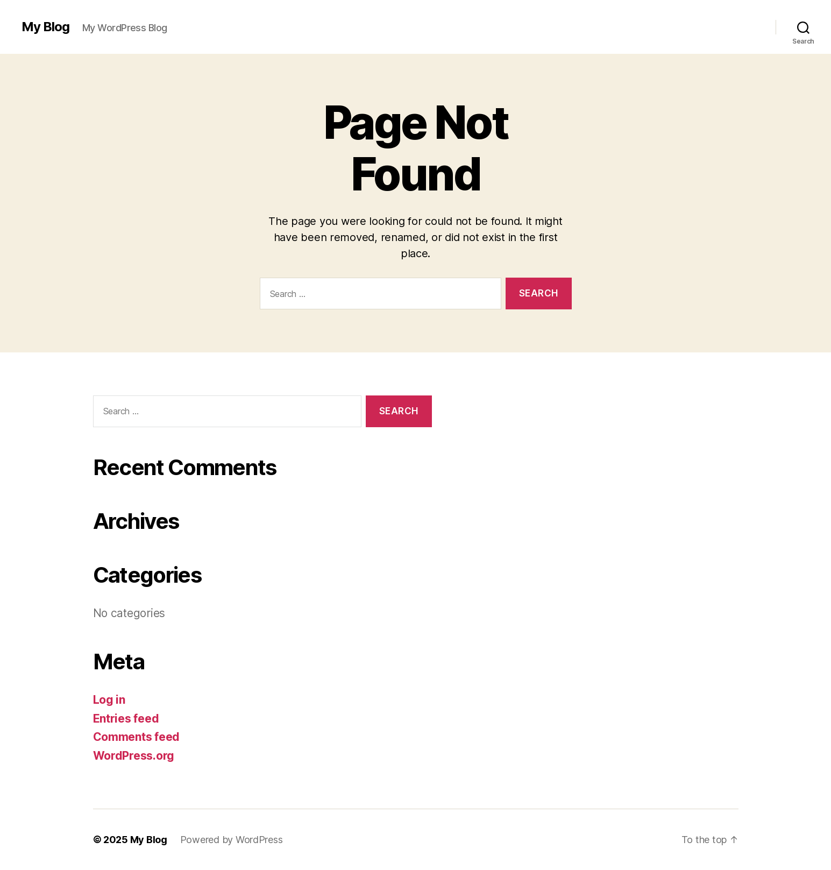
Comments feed (136, 737)
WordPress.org (134, 755)
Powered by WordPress (231, 839)
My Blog (45, 26)
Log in (109, 699)
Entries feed (126, 718)
